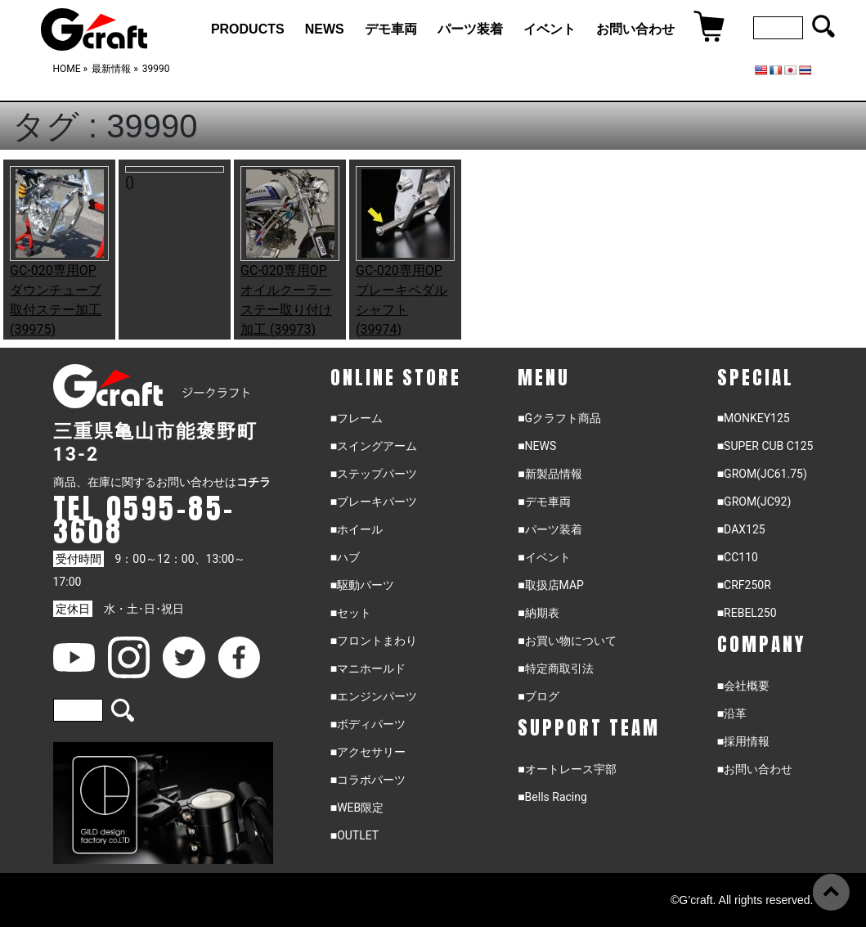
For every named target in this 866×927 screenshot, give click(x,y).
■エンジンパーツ (373, 696)
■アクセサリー (368, 751)
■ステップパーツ (373, 473)
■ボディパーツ (368, 724)
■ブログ (538, 696)
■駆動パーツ (362, 585)
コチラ (253, 481)
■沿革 (732, 713)
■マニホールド (368, 668)
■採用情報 (743, 741)
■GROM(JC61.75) (762, 473)
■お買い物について (567, 640)
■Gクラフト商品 (559, 418)
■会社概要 (743, 685)
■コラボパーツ (368, 779)
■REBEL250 (747, 612)
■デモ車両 (544, 501)
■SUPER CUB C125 (765, 445)
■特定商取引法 (555, 668)
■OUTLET (354, 835)
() (129, 182)
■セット (350, 612)
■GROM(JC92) (754, 501)
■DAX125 (741, 529)
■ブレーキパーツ (373, 501)
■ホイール (356, 529)
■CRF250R (744, 585)
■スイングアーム (373, 445)
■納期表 (538, 612)
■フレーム (356, 418)
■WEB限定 (357, 807)
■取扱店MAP (551, 585)
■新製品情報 (549, 473)
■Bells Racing (552, 796)
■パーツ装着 (549, 529)
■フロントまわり (373, 640)
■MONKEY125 (753, 418)
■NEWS (537, 445)
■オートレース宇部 (567, 769)
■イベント (544, 557)
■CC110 (737, 557)
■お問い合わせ (754, 769)
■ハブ (345, 557)
